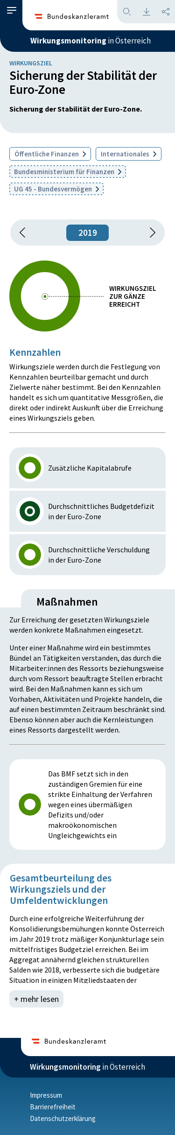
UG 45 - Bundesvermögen (56, 188)
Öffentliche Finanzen (50, 153)
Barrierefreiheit (53, 1106)
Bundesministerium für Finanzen (67, 171)
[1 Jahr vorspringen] (149, 232)
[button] (11, 10)
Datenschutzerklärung (63, 1118)
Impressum (46, 1095)
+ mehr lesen (36, 999)
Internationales (128, 153)
